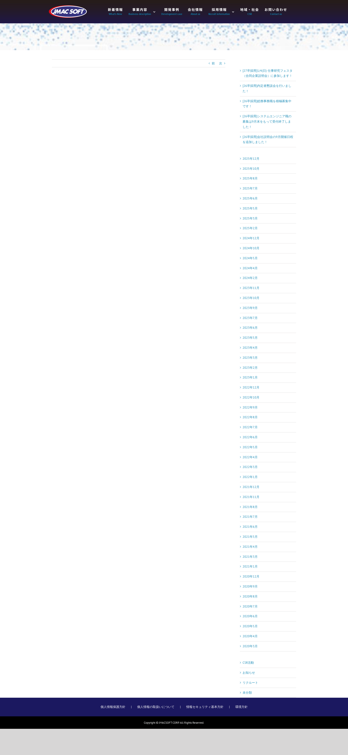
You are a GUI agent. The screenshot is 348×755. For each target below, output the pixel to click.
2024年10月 (251, 248)
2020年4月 (250, 636)
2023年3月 (250, 358)
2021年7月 (250, 517)
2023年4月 (250, 348)
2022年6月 (250, 437)
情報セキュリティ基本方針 (204, 707)
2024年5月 (250, 258)
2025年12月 (251, 159)
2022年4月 (250, 457)
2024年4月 (250, 268)
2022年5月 (250, 447)
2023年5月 (250, 338)
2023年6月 (250, 328)
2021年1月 (250, 566)
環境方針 (241, 707)
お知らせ (249, 673)
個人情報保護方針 (113, 707)
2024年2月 (250, 278)
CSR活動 (248, 663)
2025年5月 (250, 208)
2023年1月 (250, 377)
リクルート (250, 683)
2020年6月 (250, 616)
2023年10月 (251, 298)
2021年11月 (251, 497)
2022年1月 (250, 477)
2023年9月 (250, 308)
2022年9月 (250, 407)
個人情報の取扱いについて (155, 707)
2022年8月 (250, 417)
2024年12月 (251, 238)
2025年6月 (250, 198)
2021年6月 (250, 527)
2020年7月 (250, 606)
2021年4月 (250, 547)
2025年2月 (250, 228)
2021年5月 (250, 537)
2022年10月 (251, 397)
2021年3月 (250, 557)
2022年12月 (251, 387)
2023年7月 (250, 318)
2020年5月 (250, 626)
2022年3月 (250, 467)
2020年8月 (250, 596)
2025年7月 (250, 188)
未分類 (247, 693)
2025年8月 (250, 178)
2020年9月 (250, 586)
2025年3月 (250, 218)
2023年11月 (251, 288)
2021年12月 (251, 487)
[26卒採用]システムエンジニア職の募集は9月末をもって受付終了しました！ (267, 121)
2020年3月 (250, 646)
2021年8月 (250, 507)
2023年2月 (250, 368)
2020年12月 (251, 576)
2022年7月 (250, 427)
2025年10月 (251, 169)
